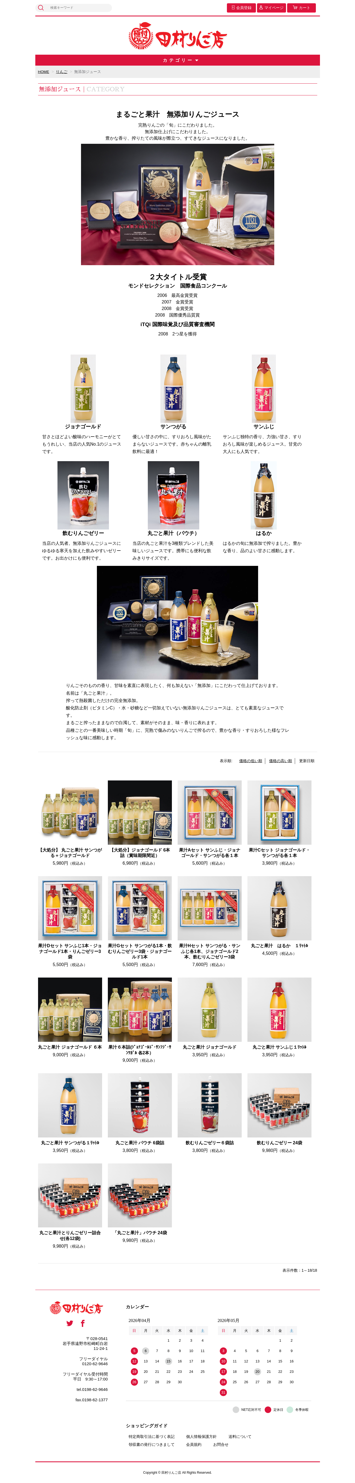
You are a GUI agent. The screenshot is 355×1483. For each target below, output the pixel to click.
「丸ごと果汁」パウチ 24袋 (140, 1232)
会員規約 (193, 1444)
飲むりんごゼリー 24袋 (279, 1142)
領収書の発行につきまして (152, 1444)
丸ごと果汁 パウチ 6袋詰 (140, 1142)
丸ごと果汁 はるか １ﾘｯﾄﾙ (279, 945)
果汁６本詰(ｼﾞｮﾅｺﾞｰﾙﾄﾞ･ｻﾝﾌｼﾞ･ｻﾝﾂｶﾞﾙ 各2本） (139, 1050)
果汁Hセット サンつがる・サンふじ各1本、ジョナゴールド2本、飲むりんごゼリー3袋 (209, 951)
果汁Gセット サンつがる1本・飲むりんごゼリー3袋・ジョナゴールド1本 (140, 951)
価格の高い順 (280, 761)
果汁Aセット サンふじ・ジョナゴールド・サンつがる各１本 (209, 852)
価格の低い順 (250, 761)
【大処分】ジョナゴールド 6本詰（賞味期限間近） (139, 852)
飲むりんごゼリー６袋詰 (210, 1142)
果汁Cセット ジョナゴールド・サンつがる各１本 (279, 852)
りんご (62, 71)
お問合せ (221, 1444)
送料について (240, 1436)
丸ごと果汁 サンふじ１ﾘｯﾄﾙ (279, 1047)
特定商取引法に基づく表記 (152, 1436)
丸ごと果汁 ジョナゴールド (209, 1047)
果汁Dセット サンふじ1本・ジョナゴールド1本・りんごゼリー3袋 (70, 951)
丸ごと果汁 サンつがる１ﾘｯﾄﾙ (70, 1142)
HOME (44, 71)
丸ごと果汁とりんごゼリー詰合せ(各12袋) (70, 1235)
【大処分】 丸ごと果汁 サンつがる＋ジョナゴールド (70, 852)
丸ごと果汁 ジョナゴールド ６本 (70, 1047)
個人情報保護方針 (201, 1436)
